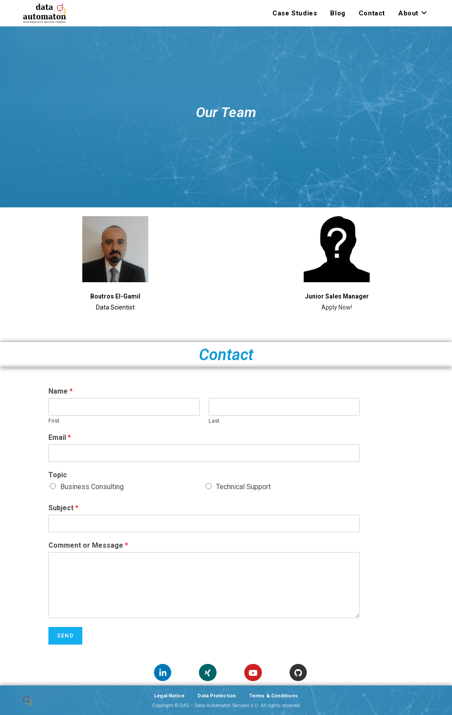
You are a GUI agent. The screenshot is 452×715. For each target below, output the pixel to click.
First (53, 420)
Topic (57, 475)
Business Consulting (92, 487)
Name (60, 391)
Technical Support (243, 487)
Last (214, 420)
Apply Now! (336, 307)
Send (65, 636)
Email (59, 437)
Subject (63, 508)
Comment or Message (88, 545)
